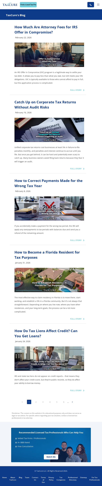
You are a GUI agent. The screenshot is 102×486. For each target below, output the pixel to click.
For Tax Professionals (94, 478)
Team (27, 477)
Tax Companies (61, 478)
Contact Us (35, 478)
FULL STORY (76, 90)
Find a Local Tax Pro (28, 4)
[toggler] (98, 5)
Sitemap (83, 477)
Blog (20, 477)
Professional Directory (73, 478)
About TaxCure (12, 478)
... (68, 402)
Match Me (51, 457)
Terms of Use (43, 479)
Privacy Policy (51, 478)
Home (4, 477)
